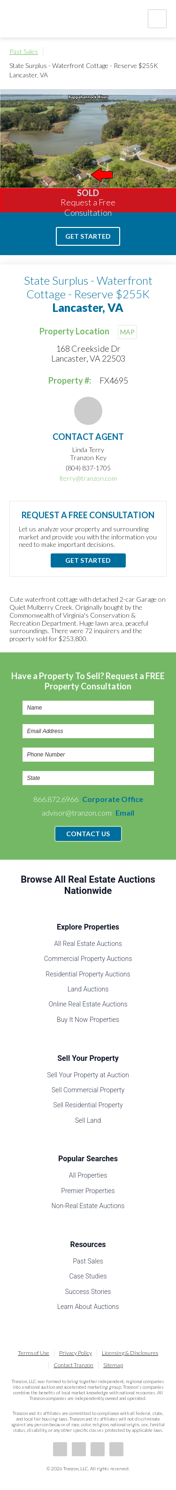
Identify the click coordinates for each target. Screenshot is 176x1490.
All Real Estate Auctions (88, 943)
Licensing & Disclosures (130, 1352)
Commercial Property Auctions (88, 958)
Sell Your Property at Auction (88, 1075)
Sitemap (113, 1365)
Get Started (88, 236)
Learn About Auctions (88, 1306)
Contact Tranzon (73, 1365)
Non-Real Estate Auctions (88, 1206)
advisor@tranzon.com (88, 812)
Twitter (98, 1449)
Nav (157, 18)
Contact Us (88, 834)
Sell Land (88, 1120)
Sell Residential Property (87, 1105)
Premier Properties (88, 1191)
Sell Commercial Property (88, 1090)
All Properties (88, 1175)
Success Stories (88, 1291)
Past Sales (23, 51)
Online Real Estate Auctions (87, 1004)
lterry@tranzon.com (88, 478)
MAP (127, 332)
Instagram (116, 1449)
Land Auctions (88, 989)
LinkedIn (79, 1449)
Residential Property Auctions (88, 974)
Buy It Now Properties (88, 1019)
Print (162, 51)
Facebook (60, 1449)
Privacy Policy (75, 1352)
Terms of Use (33, 1352)
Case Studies (88, 1276)
